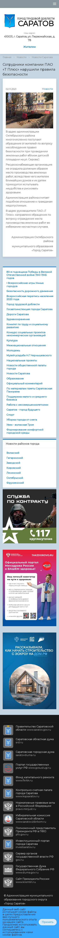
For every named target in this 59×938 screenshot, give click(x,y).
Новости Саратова (42, 57)
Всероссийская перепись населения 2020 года (29, 298)
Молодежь (13, 350)
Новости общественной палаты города (26, 367)
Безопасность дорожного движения (29, 291)
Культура (11, 340)
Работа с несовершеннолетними (27, 404)
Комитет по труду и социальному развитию (27, 326)
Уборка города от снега (21, 419)
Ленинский (13, 472)
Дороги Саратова (17, 314)
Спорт (10, 414)
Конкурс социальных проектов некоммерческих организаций (25, 334)
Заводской (13, 462)
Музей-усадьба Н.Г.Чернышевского (29, 355)
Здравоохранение (18, 319)
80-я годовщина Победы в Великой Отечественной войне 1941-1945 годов (29, 275)
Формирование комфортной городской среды (24, 431)
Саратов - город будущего (23, 409)
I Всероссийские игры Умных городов (25, 285)
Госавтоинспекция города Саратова (29, 309)
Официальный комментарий (24, 383)
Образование (15, 378)
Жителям (29, 46)
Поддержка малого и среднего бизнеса (26, 398)
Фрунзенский (15, 482)
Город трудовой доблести (22, 304)
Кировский (13, 467)
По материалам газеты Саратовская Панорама (29, 390)
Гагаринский (14, 457)
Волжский (12, 452)
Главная (7, 57)
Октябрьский (14, 477)
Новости (21, 57)
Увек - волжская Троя (20, 424)
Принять (47, 922)
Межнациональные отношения (26, 345)
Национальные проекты (21, 360)
